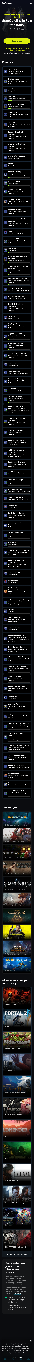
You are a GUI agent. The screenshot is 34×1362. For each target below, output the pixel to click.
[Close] (31, 1341)
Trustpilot (17, 1294)
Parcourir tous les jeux (17, 1254)
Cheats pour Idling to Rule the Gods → (17, 16)
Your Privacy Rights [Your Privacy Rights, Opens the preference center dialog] (17, 1357)
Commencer (17, 41)
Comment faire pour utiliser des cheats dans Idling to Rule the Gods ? (16, 1300)
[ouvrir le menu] (30, 3)
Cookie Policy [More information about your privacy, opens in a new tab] (9, 1353)
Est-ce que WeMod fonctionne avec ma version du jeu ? (17, 1307)
